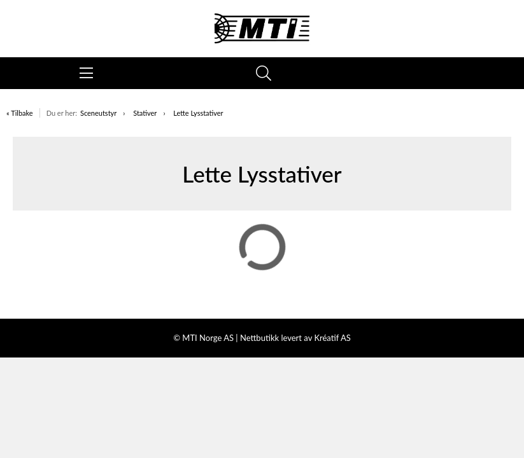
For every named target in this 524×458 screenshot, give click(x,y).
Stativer (145, 113)
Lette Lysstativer (198, 113)
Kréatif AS (332, 338)
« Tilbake (19, 113)
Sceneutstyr (98, 113)
